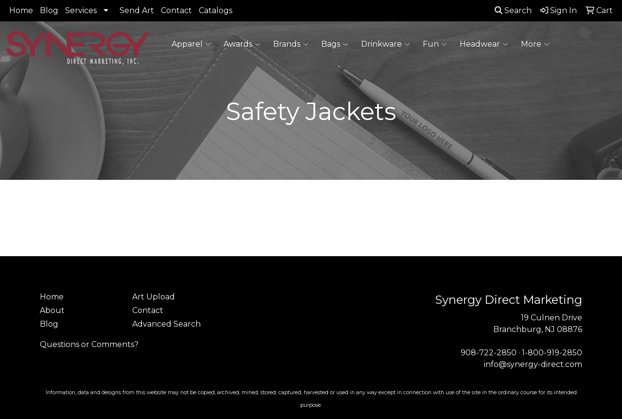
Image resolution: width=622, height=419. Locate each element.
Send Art (137, 10)
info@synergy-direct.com (533, 364)
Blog (49, 10)
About (52, 310)
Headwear (484, 44)
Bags (334, 44)
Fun (435, 44)
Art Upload (153, 296)
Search (513, 10)
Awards (242, 44)
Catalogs (215, 10)
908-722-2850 (489, 352)
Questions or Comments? (89, 344)
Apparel (191, 44)
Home (21, 10)
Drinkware (385, 44)
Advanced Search (166, 324)
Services (81, 10)
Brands (291, 44)
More (535, 44)
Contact (176, 10)
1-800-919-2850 (552, 352)
